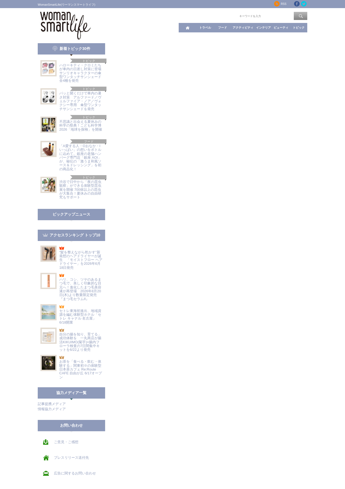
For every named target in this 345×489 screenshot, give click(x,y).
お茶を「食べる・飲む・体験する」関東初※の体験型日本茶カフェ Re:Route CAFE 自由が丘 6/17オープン (80, 369)
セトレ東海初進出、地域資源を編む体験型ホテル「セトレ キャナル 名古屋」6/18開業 (80, 316)
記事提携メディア (52, 404)
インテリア (263, 27)
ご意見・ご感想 (66, 442)
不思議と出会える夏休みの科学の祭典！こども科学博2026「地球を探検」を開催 (80, 125)
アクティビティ (243, 27)
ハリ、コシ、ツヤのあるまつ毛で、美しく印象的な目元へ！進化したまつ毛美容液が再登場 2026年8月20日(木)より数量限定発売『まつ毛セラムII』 (80, 289)
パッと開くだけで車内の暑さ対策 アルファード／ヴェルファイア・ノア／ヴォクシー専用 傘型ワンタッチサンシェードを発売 (80, 101)
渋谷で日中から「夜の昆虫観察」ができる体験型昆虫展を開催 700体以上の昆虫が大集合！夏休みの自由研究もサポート (80, 189)
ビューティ (281, 27)
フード (222, 27)
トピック (299, 27)
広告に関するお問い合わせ (75, 473)
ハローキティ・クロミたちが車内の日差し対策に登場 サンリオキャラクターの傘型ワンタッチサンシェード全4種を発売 (82, 73)
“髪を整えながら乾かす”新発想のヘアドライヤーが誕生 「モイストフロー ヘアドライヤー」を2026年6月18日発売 (80, 260)
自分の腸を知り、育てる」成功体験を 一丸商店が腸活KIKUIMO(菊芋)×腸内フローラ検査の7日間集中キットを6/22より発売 (80, 342)
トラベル (205, 27)
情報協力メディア (52, 409)
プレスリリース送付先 (71, 458)
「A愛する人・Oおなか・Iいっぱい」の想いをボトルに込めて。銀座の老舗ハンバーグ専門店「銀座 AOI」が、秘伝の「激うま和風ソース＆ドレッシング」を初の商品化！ (80, 157)
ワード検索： (229, 15)
